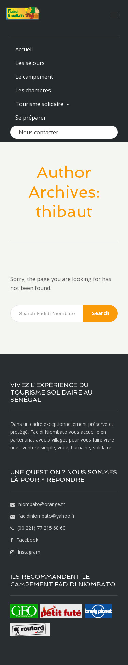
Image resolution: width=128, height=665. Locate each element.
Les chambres (33, 90)
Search (100, 313)
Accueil (24, 49)
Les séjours (30, 63)
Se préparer (30, 117)
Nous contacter (38, 132)
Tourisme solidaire (42, 104)
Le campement (34, 76)
